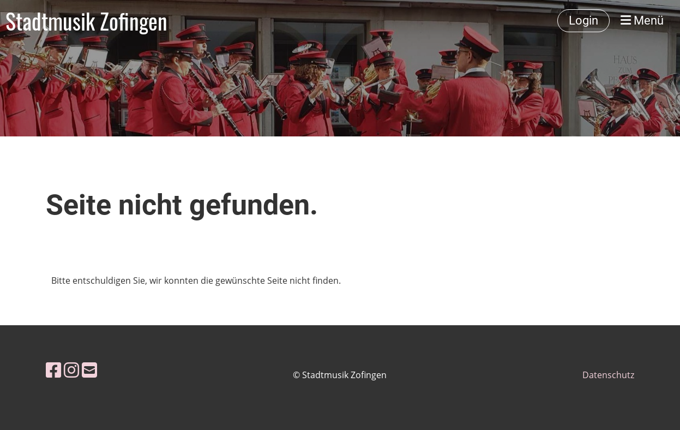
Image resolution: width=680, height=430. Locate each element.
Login (583, 20)
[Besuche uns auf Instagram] (71, 369)
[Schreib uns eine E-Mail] (89, 369)
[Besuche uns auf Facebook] (53, 369)
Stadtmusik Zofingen (86, 20)
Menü (642, 20)
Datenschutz (608, 375)
